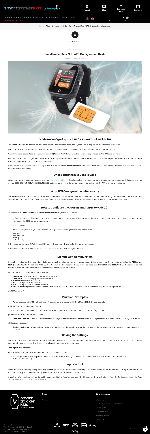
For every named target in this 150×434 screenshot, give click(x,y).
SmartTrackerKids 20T (59, 180)
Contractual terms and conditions (109, 404)
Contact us (100, 419)
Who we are (101, 400)
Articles (45, 400)
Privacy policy (101, 408)
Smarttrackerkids (75, 42)
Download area (102, 412)
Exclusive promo (102, 416)
